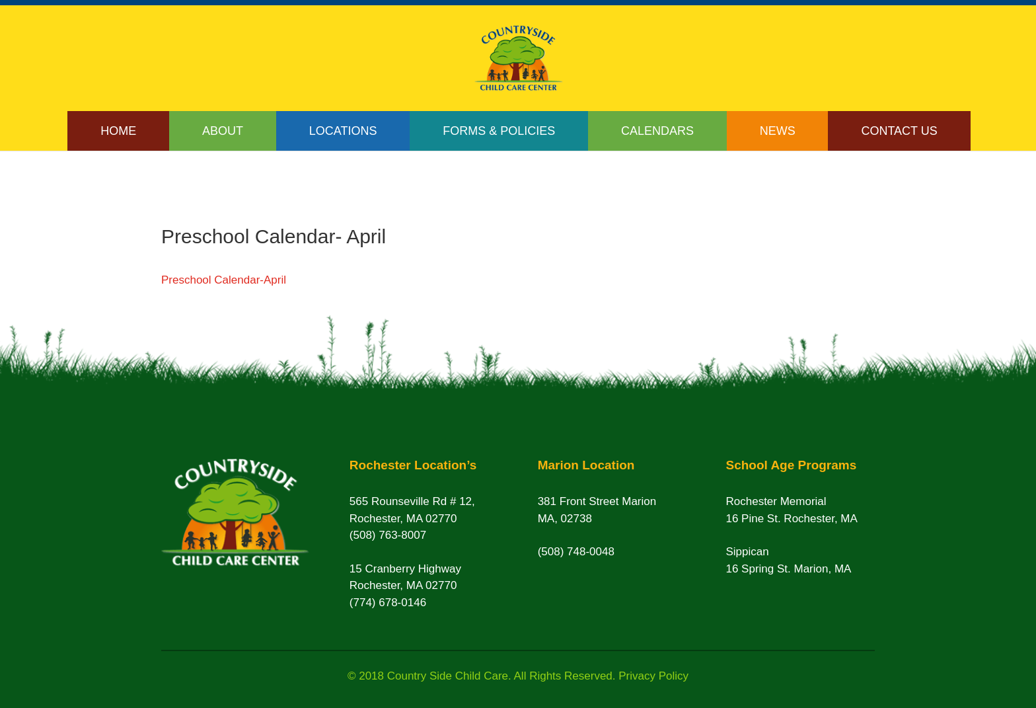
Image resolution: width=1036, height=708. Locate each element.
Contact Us (899, 131)
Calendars (657, 131)
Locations (343, 131)
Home (118, 131)
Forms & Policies (499, 131)
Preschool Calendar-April (223, 280)
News (778, 131)
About (222, 131)
